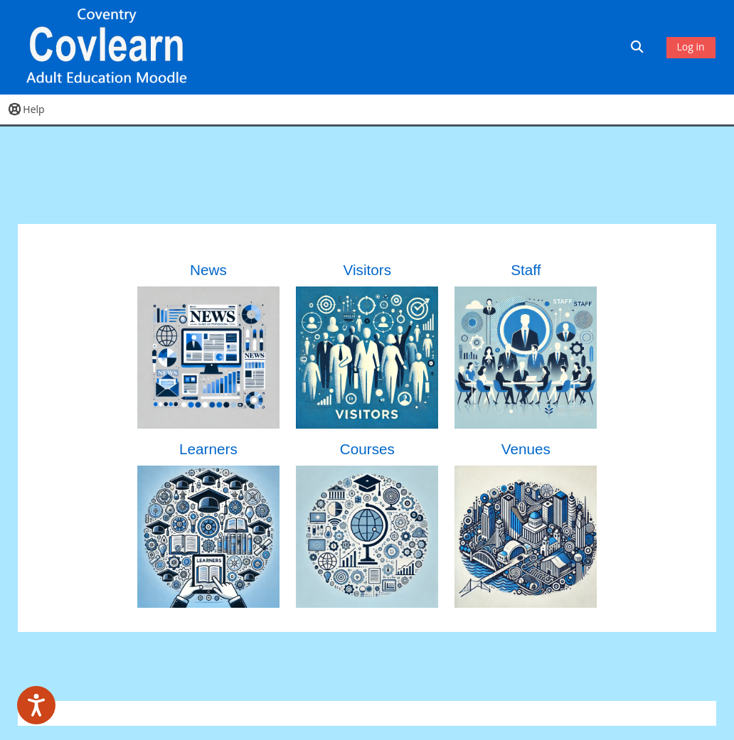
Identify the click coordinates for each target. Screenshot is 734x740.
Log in (691, 46)
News (208, 270)
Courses (367, 449)
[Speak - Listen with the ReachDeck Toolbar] (36, 705)
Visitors (368, 270)
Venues (525, 449)
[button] (639, 47)
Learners (208, 449)
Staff (526, 270)
